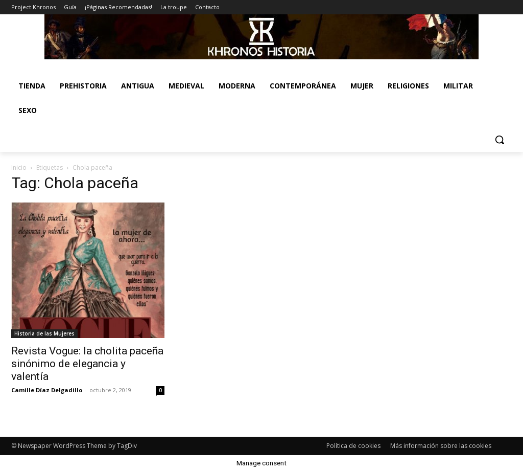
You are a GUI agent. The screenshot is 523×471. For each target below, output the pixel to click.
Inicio (19, 167)
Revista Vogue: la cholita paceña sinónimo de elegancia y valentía (87, 364)
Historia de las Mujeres (44, 333)
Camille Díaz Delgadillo (46, 390)
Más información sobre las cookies (440, 445)
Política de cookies (353, 445)
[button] (499, 139)
